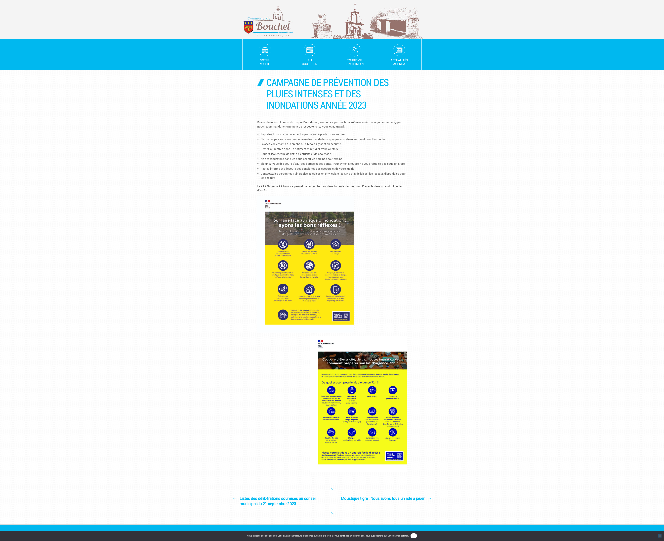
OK (413, 536)
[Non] (660, 536)
